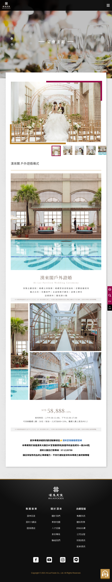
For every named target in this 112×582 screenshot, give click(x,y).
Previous (8, 151)
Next (103, 151)
